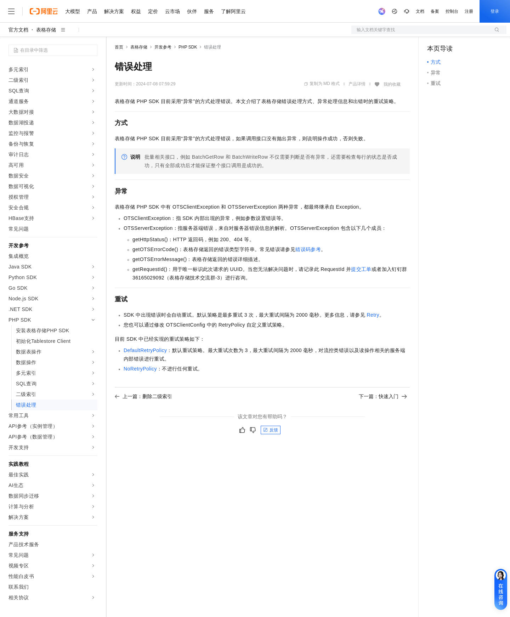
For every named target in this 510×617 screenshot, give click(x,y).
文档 (420, 11)
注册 (469, 11)
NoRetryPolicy (140, 369)
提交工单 (361, 269)
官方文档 (18, 30)
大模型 (72, 11)
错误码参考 (308, 249)
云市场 (172, 11)
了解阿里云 (233, 11)
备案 (435, 11)
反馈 (270, 430)
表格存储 (46, 30)
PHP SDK (187, 47)
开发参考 (162, 47)
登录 (495, 11)
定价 (153, 11)
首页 (119, 47)
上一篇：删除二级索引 (143, 396)
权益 (136, 11)
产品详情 (357, 83)
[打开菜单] (11, 11)
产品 (92, 11)
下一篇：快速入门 (383, 396)
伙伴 (192, 11)
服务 (209, 11)
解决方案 (114, 11)
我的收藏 (392, 84)
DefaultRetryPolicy (145, 350)
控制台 (452, 11)
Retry (373, 315)
